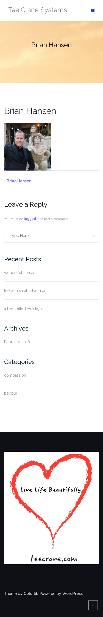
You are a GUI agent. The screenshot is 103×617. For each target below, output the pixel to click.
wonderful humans (20, 272)
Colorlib (31, 593)
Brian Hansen (19, 181)
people (10, 393)
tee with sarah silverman (25, 290)
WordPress (72, 593)
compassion (15, 375)
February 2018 (17, 342)
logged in (32, 219)
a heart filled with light (23, 308)
